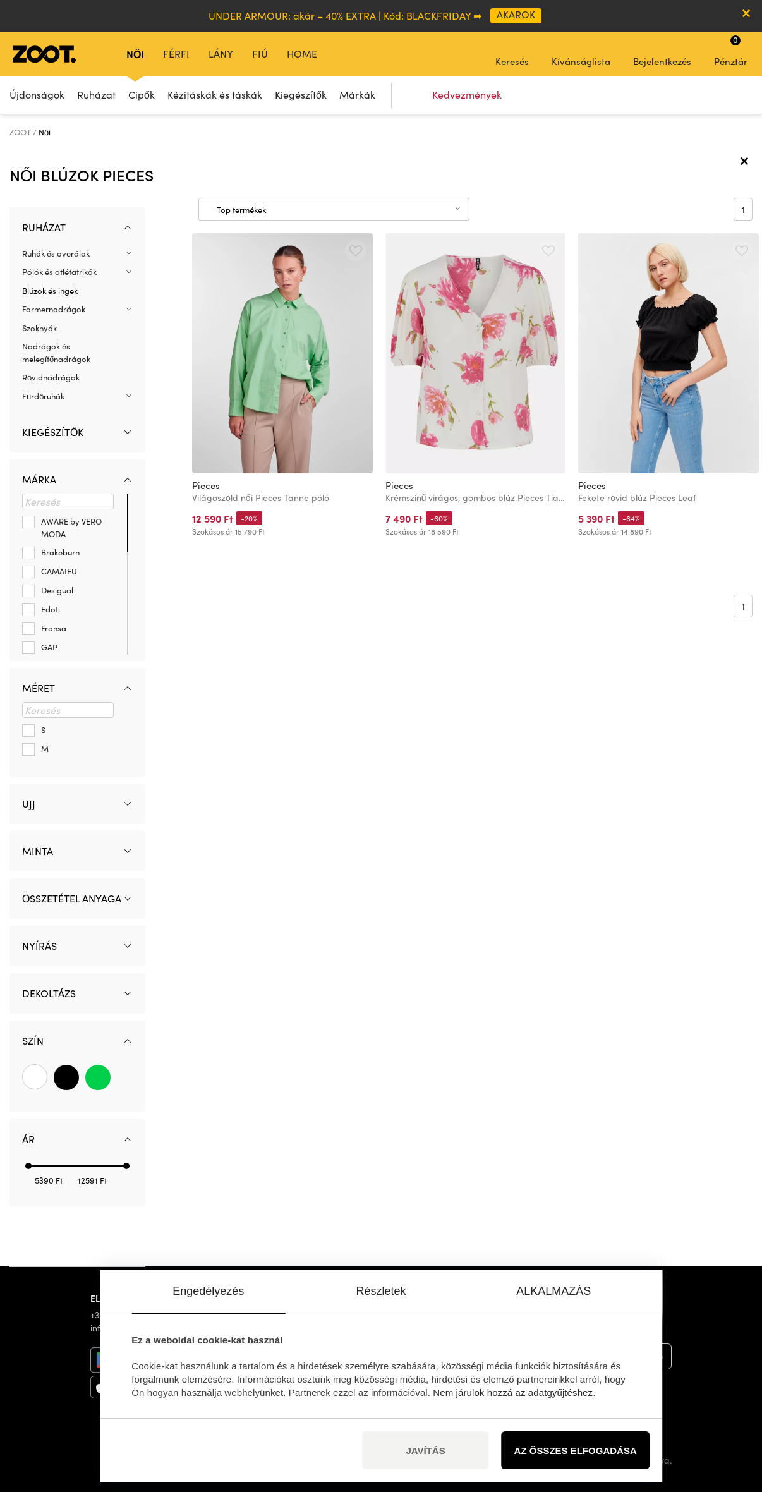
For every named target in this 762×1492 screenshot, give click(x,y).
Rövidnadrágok (51, 377)
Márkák (357, 94)
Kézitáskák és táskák (214, 94)
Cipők (141, 94)
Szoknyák (39, 328)
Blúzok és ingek (50, 290)
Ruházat (96, 94)
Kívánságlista (581, 53)
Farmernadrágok (53, 309)
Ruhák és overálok (56, 253)
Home (302, 53)
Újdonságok (36, 94)
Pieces (206, 485)
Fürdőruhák (43, 396)
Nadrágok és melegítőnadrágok (56, 353)
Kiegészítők (301, 94)
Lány (221, 53)
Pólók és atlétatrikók (59, 271)
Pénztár (730, 50)
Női (135, 54)
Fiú (260, 53)
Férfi (176, 53)
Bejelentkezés (662, 53)
